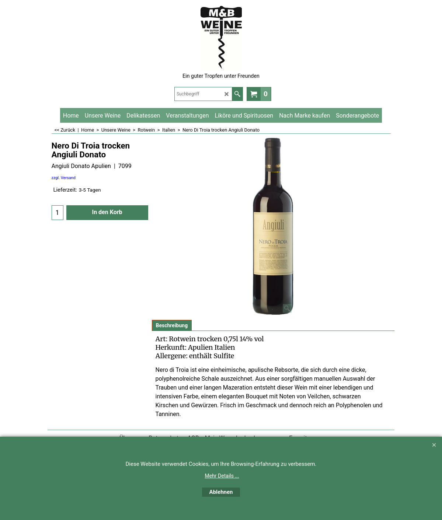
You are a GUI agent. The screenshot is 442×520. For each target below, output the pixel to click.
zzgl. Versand (64, 177)
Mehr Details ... (222, 476)
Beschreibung (172, 325)
